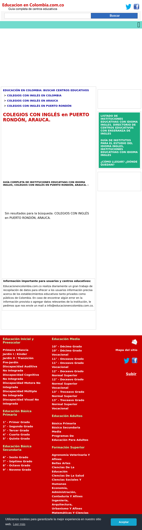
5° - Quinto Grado (16, 438)
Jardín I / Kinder (15, 354)
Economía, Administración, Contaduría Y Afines (67, 492)
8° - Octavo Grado (16, 465)
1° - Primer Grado (16, 422)
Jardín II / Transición (18, 358)
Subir (131, 374)
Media (56, 431)
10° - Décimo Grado (67, 346)
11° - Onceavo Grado (68, 359)
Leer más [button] (19, 524)
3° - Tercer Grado (16, 430)
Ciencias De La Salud (68, 475)
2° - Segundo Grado (18, 426)
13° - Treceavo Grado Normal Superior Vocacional (68, 404)
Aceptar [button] (124, 522)
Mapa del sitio (126, 350)
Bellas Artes (61, 463)
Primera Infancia (15, 350)
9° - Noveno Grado (17, 469)
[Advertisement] (71, 56)
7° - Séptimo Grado (17, 461)
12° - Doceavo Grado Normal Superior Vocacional (68, 383)
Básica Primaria (64, 423)
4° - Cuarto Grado (16, 434)
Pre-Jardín (10, 362)
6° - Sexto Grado (15, 457)
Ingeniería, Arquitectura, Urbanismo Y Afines (67, 504)
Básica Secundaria (66, 427)
